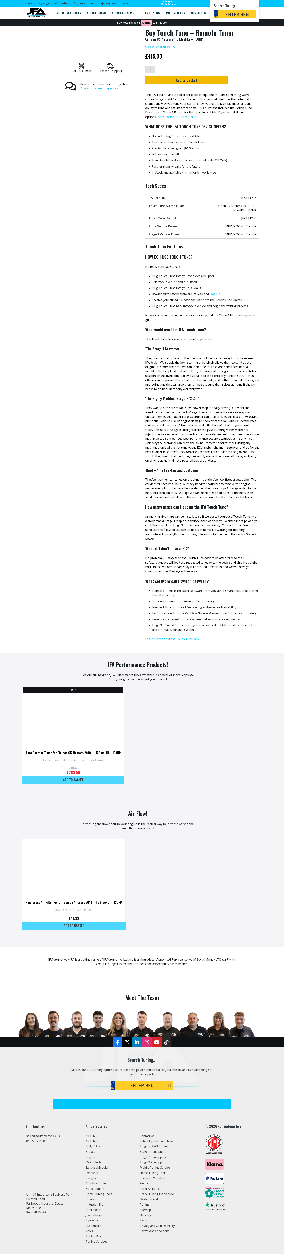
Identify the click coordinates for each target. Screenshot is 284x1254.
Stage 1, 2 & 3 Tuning (154, 1146)
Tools (89, 1231)
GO (169, 1085)
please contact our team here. (177, 117)
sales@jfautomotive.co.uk (43, 1136)
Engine (90, 1157)
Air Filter (92, 1136)
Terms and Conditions (155, 1231)
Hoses (90, 1199)
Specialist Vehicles (152, 1178)
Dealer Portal (149, 1199)
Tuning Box (94, 1236)
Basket (125, 3)
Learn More (160, 22)
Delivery (145, 1215)
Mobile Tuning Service (155, 1167)
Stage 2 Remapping (153, 1157)
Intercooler (93, 1210)
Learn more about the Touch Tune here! (172, 639)
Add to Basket (201, 80)
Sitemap (145, 1210)
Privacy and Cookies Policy (158, 1226)
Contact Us (147, 1136)
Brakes (90, 1152)
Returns (145, 1220)
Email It (215, 294)
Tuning (145, 1205)
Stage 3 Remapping (153, 1162)
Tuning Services (97, 1241)
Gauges (91, 1178)
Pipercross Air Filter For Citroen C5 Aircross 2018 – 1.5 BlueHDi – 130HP (74, 902)
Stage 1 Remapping (153, 1152)
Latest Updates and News (157, 1141)
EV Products (94, 1162)
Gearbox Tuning (97, 1183)
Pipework (92, 1220)
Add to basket (73, 779)
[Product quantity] (150, 69)
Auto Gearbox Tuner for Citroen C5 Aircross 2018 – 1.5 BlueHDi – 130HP (73, 752)
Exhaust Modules (97, 1167)
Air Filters (92, 1141)
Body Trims (93, 1146)
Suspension (94, 1226)
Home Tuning (95, 1189)
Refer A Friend (149, 1189)
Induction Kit (94, 1205)
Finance (145, 1183)
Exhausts (92, 1173)
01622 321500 (35, 1141)
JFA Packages (95, 1215)
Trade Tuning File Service (157, 1194)
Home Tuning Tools (99, 1194)
